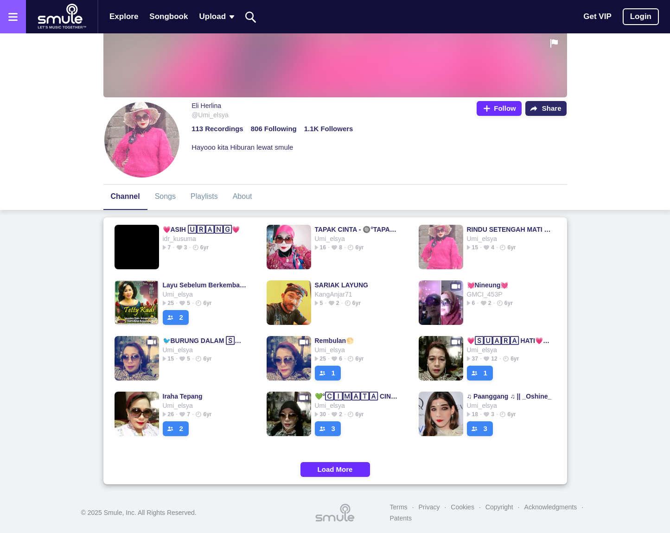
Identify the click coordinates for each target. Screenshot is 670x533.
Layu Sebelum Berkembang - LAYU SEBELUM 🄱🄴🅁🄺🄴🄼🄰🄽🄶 (205, 285)
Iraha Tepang (183, 396)
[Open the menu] (13, 16)
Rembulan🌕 (334, 340)
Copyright (499, 507)
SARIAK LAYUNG (341, 285)
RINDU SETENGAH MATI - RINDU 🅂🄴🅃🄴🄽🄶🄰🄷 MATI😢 (509, 229)
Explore (123, 16)
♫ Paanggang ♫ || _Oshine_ (509, 396)
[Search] (251, 16)
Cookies (462, 507)
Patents (401, 518)
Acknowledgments (550, 507)
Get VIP (597, 16)
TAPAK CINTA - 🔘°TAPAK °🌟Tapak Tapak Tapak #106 (357, 229)
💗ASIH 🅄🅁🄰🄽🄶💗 (201, 229)
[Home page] (61, 17)
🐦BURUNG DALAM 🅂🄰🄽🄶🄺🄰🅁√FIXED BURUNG (205, 340)
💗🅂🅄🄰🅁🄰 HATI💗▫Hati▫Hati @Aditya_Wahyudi (509, 340)
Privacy (429, 507)
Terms (399, 507)
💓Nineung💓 (488, 285)
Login (640, 16)
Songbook (168, 16)
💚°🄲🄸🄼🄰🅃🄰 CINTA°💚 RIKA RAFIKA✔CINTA (357, 396)
